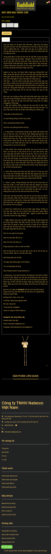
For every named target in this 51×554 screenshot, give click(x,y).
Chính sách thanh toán (9, 476)
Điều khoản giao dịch (9, 507)
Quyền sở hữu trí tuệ (9, 514)
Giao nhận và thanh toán (10, 534)
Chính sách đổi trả (8, 483)
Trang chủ (5, 448)
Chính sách (15, 39)
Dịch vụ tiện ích (7, 511)
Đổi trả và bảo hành (8, 538)
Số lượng (6, 21)
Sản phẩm (5, 452)
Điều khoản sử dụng (8, 503)
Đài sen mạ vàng (9, 289)
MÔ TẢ (6, 39)
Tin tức (4, 456)
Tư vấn (4, 460)
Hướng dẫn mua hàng (9, 531)
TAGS (24, 39)
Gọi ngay (6, 33)
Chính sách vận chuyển (10, 480)
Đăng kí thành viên (8, 542)
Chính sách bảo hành (9, 487)
